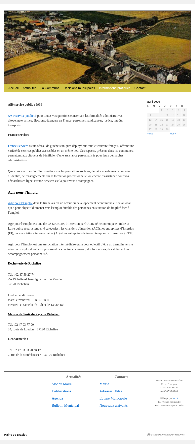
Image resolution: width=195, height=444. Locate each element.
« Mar (150, 133)
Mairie (104, 384)
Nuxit (175, 398)
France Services (18, 146)
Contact (140, 88)
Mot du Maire (62, 384)
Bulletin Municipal (65, 405)
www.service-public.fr (22, 115)
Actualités (29, 88)
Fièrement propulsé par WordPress (167, 434)
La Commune (49, 88)
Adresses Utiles (110, 391)
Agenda (57, 398)
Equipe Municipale (113, 398)
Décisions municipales (79, 88)
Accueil (13, 88)
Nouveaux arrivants (113, 405)
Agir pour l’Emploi (20, 203)
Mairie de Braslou (15, 434)
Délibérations (61, 391)
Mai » (173, 133)
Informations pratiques (114, 88)
